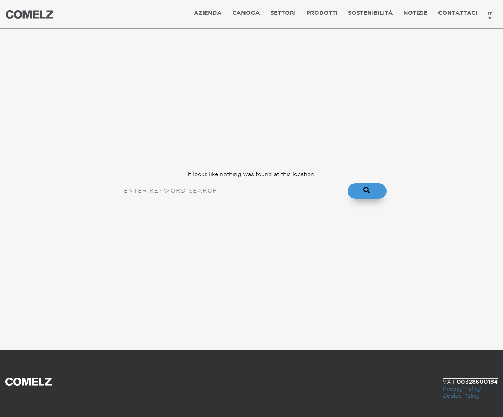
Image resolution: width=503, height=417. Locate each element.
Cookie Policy (461, 396)
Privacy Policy (462, 389)
